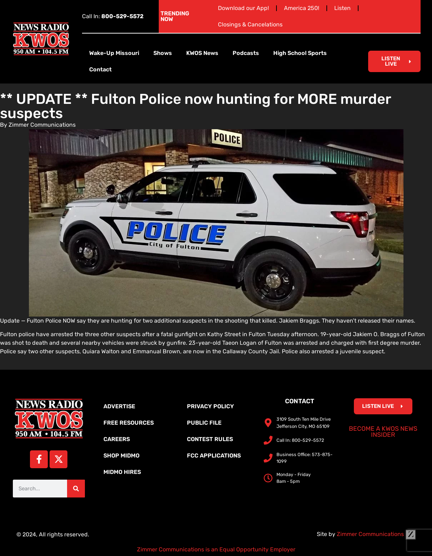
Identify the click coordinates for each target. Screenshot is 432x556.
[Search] (76, 488)
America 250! (301, 8)
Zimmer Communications (376, 534)
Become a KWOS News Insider (383, 432)
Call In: (112, 16)
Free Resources (128, 422)
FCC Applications (214, 455)
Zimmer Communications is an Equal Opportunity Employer (216, 549)
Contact (100, 69)
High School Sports (300, 53)
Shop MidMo (121, 455)
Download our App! (243, 8)
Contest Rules (210, 439)
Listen (342, 8)
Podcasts (246, 53)
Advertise (119, 406)
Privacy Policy (210, 406)
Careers (116, 439)
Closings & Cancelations (250, 24)
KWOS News (202, 53)
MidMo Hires (122, 472)
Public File (204, 422)
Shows (162, 53)
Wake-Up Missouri (114, 53)
